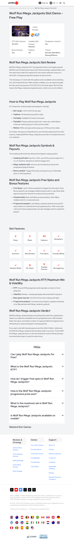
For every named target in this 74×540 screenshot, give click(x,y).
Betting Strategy (18, 460)
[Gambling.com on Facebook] (20, 489)
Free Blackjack (35, 458)
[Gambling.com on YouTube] (16, 489)
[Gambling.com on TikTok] (29, 489)
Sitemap (51, 473)
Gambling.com (13, 8)
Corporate (52, 462)
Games (22, 8)
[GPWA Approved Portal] (43, 536)
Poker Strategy (17, 471)
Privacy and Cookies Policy (39, 509)
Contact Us (52, 458)
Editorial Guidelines (55, 454)
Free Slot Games (36, 449)
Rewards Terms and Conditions (55, 478)
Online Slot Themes (37, 454)
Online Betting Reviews (17, 455)
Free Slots (30, 8)
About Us (52, 445)
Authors (51, 449)
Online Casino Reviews (17, 449)
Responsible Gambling (52, 468)
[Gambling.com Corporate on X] (34, 489)
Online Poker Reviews (17, 466)
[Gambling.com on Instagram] (25, 489)
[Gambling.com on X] (11, 489)
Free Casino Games (37, 445)
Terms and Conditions (18, 509)
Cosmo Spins (35, 466)
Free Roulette (35, 462)
